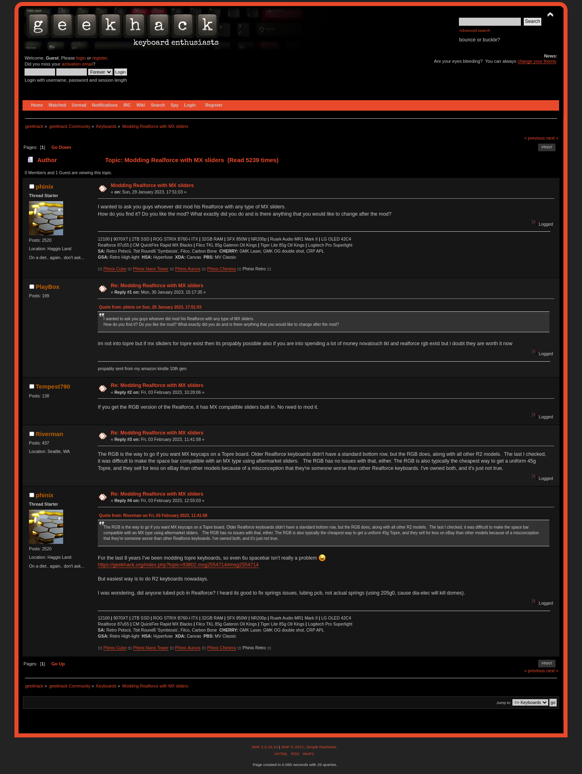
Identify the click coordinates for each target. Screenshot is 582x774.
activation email (77, 64)
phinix (44, 186)
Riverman (49, 433)
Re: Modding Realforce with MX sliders (157, 285)
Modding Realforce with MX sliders (152, 185)
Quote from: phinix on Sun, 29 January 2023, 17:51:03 (150, 307)
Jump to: (503, 702)
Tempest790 (53, 386)
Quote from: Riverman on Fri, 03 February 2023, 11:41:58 (153, 515)
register (99, 58)
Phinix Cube (114, 268)
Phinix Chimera (221, 268)
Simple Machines (321, 747)
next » (552, 138)
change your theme (537, 61)
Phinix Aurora (187, 268)
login (81, 58)
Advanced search (474, 30)
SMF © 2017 (292, 747)
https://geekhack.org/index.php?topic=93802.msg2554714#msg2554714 (178, 565)
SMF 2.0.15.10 (265, 747)
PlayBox (48, 286)
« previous (534, 138)
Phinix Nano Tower (151, 268)
